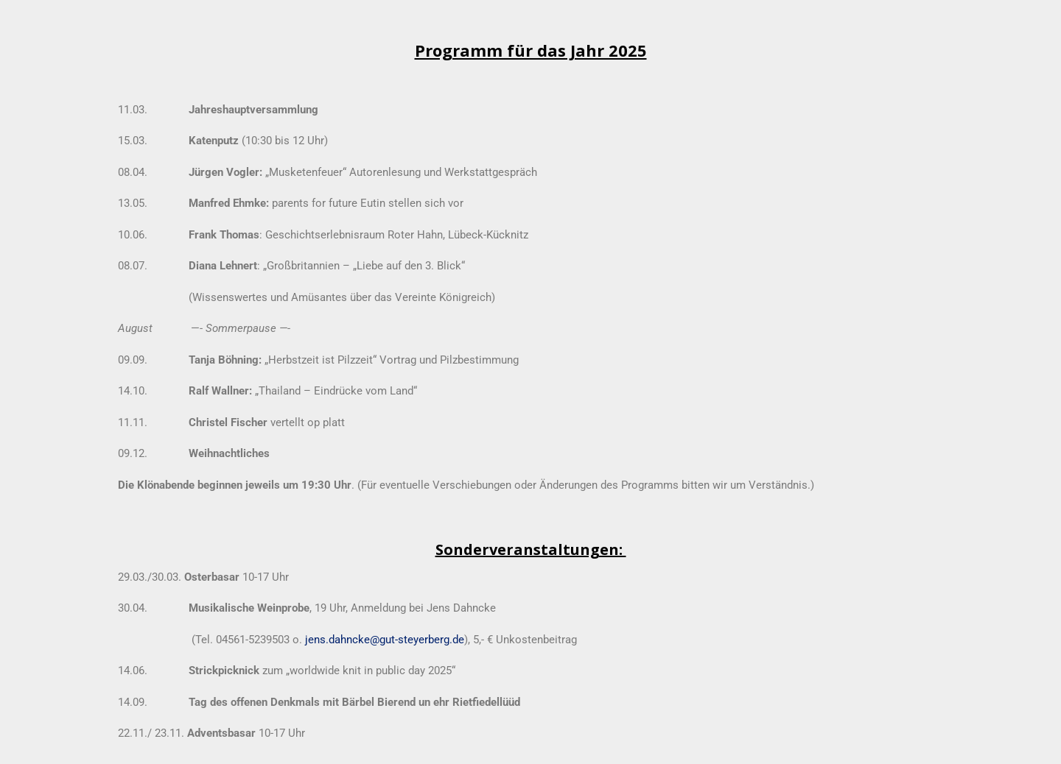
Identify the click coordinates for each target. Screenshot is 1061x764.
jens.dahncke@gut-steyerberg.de (384, 639)
